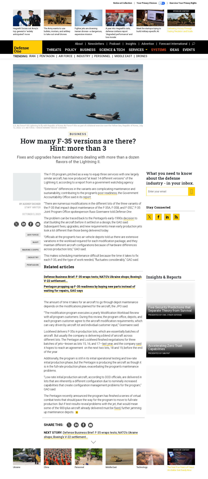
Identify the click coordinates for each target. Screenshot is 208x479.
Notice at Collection (122, 3)
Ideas (174, 52)
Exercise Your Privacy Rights (183, 3)
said (138, 346)
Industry (83, 58)
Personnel (102, 58)
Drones (141, 58)
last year (107, 346)
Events (189, 52)
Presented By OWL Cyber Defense (165, 317)
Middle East (123, 58)
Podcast (115, 46)
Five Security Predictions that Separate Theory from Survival (170, 311)
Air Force (65, 58)
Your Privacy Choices (151, 3)
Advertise (148, 46)
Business (88, 52)
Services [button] (137, 52)
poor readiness (107, 195)
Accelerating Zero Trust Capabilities (165, 349)
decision (128, 220)
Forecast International (173, 46)
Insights (131, 46)
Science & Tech (112, 52)
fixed (117, 410)
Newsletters (96, 46)
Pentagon (47, 58)
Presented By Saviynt (159, 356)
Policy (70, 52)
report (87, 199)
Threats (54, 52)
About (79, 46)
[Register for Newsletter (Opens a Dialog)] (191, 194)
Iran (32, 58)
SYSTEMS (158, 52)
